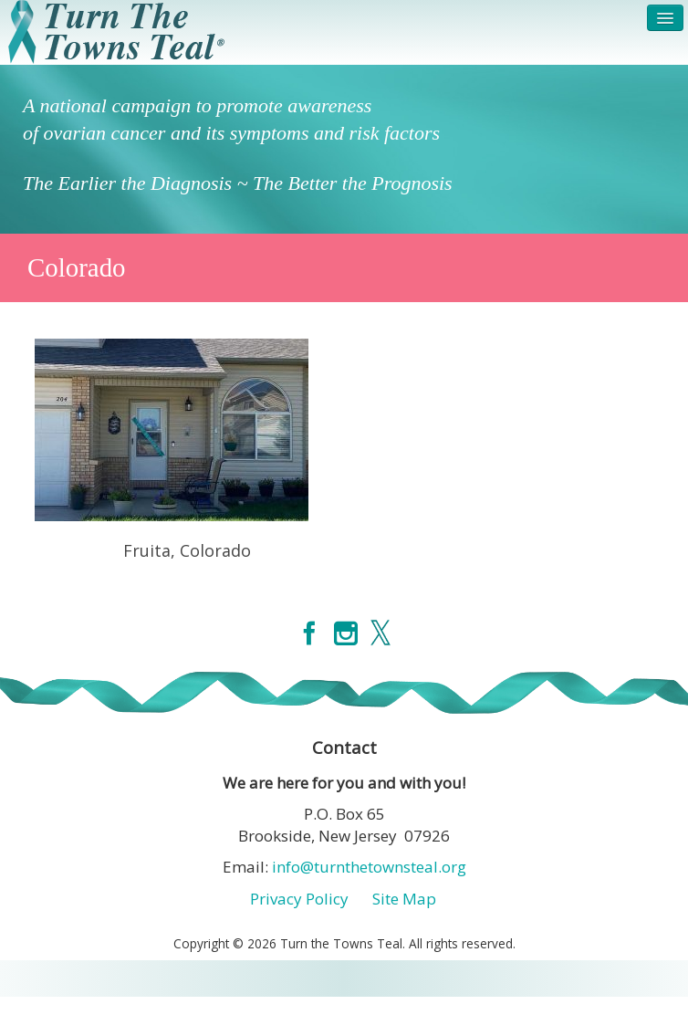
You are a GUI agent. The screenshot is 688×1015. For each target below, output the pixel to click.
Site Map (404, 898)
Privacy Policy (299, 898)
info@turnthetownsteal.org (369, 866)
